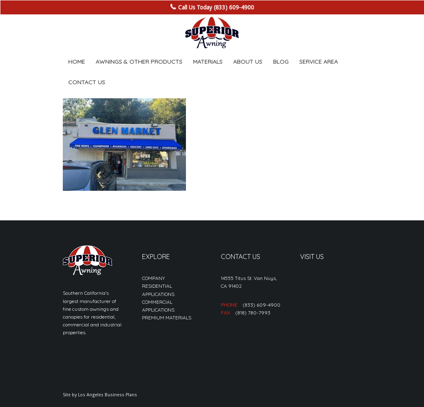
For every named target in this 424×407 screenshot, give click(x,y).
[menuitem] (76, 61)
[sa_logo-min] (212, 32)
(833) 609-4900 (261, 305)
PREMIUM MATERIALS (166, 317)
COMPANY (153, 278)
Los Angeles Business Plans (107, 395)
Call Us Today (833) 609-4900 (216, 7)
